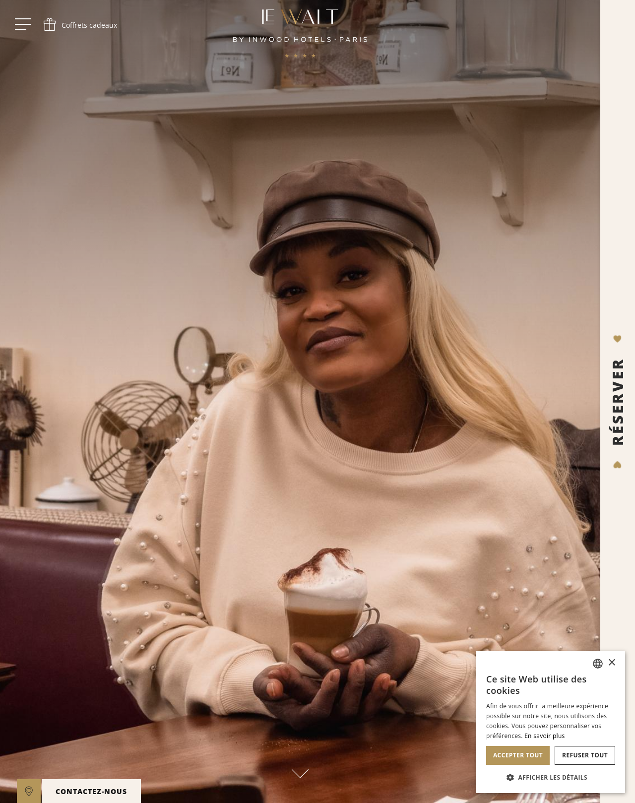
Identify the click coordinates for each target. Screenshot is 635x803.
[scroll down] (300, 767)
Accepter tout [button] (518, 755)
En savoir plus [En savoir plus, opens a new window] (544, 736)
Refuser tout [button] (585, 755)
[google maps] (29, 791)
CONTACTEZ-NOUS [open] (91, 791)
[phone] (79, 25)
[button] (550, 777)
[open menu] (23, 24)
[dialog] (550, 722)
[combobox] (598, 664)
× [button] (611, 663)
